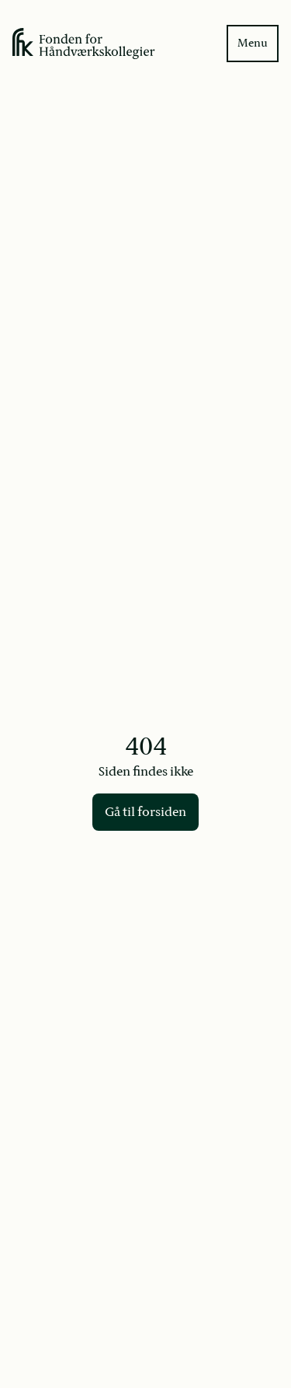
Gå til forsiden (145, 812)
